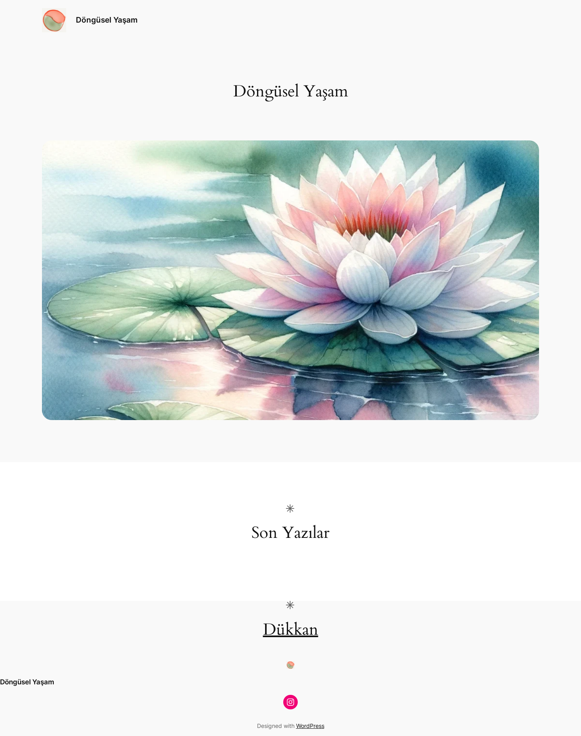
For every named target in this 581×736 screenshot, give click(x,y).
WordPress (310, 725)
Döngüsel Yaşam (107, 20)
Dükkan (290, 630)
